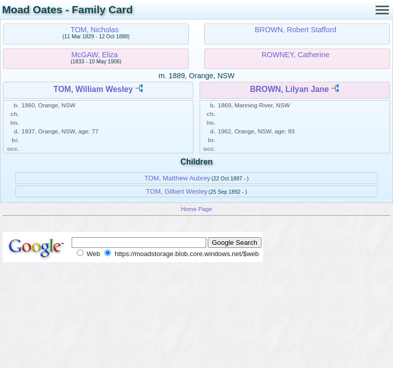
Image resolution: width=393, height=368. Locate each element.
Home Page (196, 208)
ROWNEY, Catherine (295, 55)
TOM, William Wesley (93, 89)
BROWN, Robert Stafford (295, 30)
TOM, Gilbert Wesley (176, 191)
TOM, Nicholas (95, 30)
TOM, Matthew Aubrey (177, 178)
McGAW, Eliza (94, 55)
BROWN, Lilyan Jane (289, 89)
